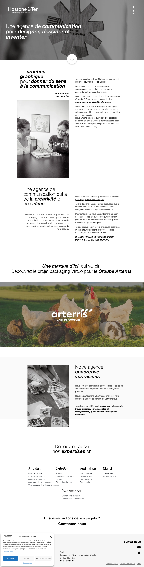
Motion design (86, 476)
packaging (79, 200)
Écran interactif (86, 479)
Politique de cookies (8, 551)
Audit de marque (35, 473)
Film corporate (86, 473)
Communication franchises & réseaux (40, 485)
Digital (109, 469)
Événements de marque (72, 496)
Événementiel (72, 492)
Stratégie (38, 469)
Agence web (108, 473)
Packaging (60, 479)
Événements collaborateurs (73, 499)
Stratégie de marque (36, 476)
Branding (59, 473)
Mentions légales (27, 562)
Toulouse (64, 552)
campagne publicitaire (110, 197)
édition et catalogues (94, 200)
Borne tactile (85, 482)
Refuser (26, 558)
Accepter (10, 558)
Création (65, 469)
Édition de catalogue (64, 482)
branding (95, 197)
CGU (139, 564)
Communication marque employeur (40, 482)
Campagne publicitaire (65, 476)
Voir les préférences (43, 558)
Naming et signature (36, 479)
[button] (51, 536)
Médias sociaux (109, 476)
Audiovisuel (88, 469)
